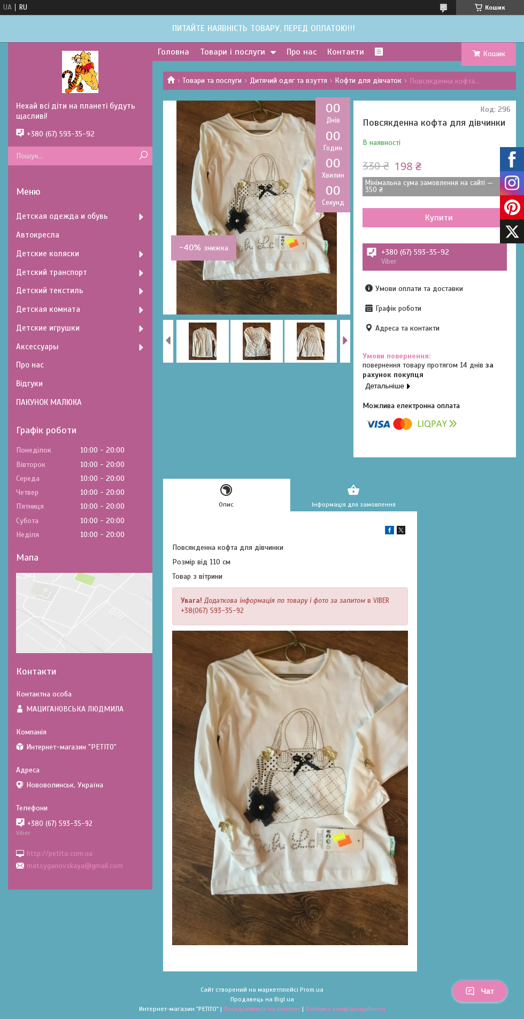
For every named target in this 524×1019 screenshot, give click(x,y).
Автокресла (37, 235)
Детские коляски (47, 253)
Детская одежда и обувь (62, 216)
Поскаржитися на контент (262, 1009)
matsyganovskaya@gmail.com (75, 865)
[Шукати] (143, 156)
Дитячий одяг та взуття (288, 80)
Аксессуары (37, 346)
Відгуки (29, 383)
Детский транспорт (51, 272)
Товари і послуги (232, 52)
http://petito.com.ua (60, 852)
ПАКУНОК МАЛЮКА (49, 402)
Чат (479, 991)
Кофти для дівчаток (368, 80)
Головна (173, 52)
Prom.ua (311, 989)
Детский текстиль (49, 290)
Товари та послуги (212, 80)
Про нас (302, 52)
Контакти (345, 52)
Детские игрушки (48, 328)
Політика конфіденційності (345, 1009)
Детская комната (48, 309)
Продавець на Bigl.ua (262, 999)
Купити (439, 217)
